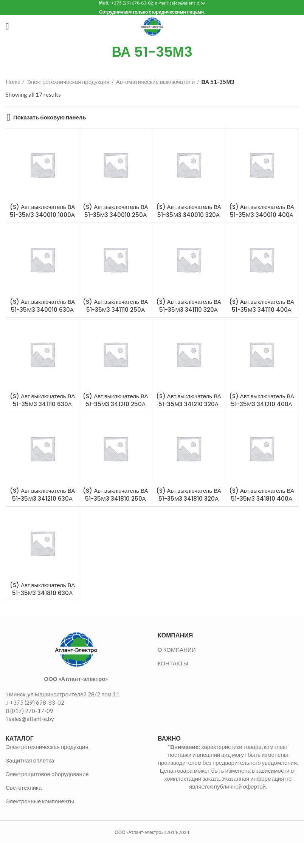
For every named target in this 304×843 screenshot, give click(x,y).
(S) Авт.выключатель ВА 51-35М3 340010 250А (115, 211)
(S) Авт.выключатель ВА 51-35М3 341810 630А (42, 589)
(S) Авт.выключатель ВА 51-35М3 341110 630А (42, 400)
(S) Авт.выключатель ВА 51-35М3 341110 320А (188, 306)
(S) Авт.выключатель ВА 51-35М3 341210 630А (42, 495)
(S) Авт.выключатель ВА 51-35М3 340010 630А (42, 306)
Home (13, 81)
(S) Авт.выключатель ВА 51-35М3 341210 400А (261, 400)
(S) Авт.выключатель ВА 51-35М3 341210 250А (115, 400)
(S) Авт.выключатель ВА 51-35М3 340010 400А (261, 211)
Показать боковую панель (49, 117)
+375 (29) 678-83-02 (36, 702)
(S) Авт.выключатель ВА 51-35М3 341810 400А (261, 495)
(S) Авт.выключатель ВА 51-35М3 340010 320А (188, 211)
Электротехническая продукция (68, 81)
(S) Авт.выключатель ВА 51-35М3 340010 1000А (42, 211)
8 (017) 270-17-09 (29, 710)
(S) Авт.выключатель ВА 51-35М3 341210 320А (188, 400)
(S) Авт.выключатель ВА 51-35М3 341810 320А (188, 495)
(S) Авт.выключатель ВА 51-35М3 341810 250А (115, 495)
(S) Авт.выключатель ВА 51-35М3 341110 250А (115, 306)
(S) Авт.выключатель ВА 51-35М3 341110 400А (261, 306)
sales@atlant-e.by (31, 718)
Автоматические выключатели (155, 81)
